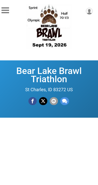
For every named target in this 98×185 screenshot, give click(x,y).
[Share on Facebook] (32, 101)
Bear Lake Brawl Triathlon (49, 75)
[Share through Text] (64, 101)
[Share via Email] (54, 101)
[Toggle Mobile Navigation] (5, 10)
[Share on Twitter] (43, 101)
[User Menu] (89, 11)
